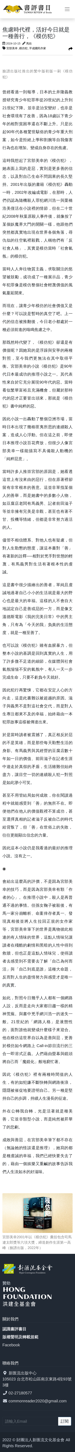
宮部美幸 (12, 48)
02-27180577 (20, 1393)
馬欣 (29, 43)
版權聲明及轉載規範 (20, 1337)
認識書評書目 (14, 1329)
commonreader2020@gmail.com (38, 1401)
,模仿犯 (23, 48)
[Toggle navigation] (67, 9)
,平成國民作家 (37, 48)
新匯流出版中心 (23, 1373)
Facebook (11, 1345)
